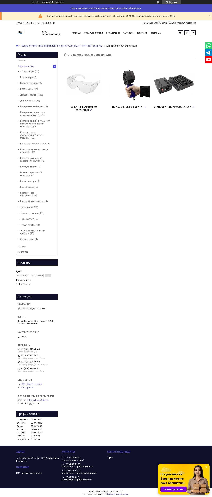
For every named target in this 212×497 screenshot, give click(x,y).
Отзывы (22, 246)
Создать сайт (48, 2)
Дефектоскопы (28, 95)
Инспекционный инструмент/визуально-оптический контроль (70, 46)
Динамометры (27, 100)
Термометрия (27, 219)
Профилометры (28, 181)
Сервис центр (27, 239)
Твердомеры (26, 207)
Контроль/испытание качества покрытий (31, 159)
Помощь (156, 33)
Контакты (142, 33)
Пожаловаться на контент (117, 494)
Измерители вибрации (31, 106)
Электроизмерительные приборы (32, 232)
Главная (76, 33)
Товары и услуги (93, 33)
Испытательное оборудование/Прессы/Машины (32, 135)
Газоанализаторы (29, 83)
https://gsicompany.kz (31, 384)
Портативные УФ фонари (127, 107)
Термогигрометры (29, 213)
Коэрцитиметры (28, 166)
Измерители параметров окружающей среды (32, 113)
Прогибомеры (27, 187)
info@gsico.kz (27, 387)
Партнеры (128, 33)
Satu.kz (119, 491)
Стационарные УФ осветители (172, 107)
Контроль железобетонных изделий (34, 150)
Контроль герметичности (33, 143)
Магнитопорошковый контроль (31, 174)
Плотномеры (26, 89)
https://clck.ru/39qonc (37, 400)
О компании (113, 33)
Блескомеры (26, 77)
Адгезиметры (27, 71)
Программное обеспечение (27, 194)
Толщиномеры (27, 225)
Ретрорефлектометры (31, 201)
